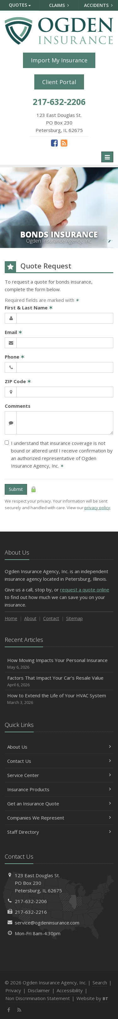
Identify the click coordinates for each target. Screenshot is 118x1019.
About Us (59, 747)
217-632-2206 (31, 901)
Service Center (59, 775)
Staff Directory (59, 832)
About (30, 618)
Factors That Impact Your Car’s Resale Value (59, 681)
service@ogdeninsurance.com (47, 922)
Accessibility (70, 990)
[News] (64, 142)
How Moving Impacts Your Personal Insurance (59, 664)
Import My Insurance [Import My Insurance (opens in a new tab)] (59, 60)
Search (100, 982)
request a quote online (84, 589)
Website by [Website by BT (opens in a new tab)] (92, 998)
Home (11, 618)
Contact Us (59, 761)
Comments (18, 406)
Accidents (98, 5)
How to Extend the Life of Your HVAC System (59, 699)
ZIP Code (18, 381)
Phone (15, 357)
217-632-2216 (31, 912)
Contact (51, 618)
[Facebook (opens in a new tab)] (54, 142)
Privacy (13, 990)
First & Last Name (29, 307)
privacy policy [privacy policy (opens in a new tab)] (97, 507)
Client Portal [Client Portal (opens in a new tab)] (59, 82)
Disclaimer (39, 990)
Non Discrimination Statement (37, 998)
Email (13, 332)
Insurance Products (59, 789)
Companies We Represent (59, 818)
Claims (59, 5)
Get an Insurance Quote (59, 803)
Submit (16, 489)
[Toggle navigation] (107, 157)
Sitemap (74, 618)
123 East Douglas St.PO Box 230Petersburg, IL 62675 (38, 883)
